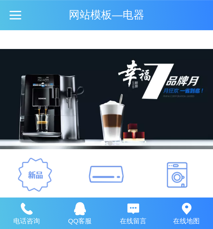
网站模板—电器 (106, 15)
